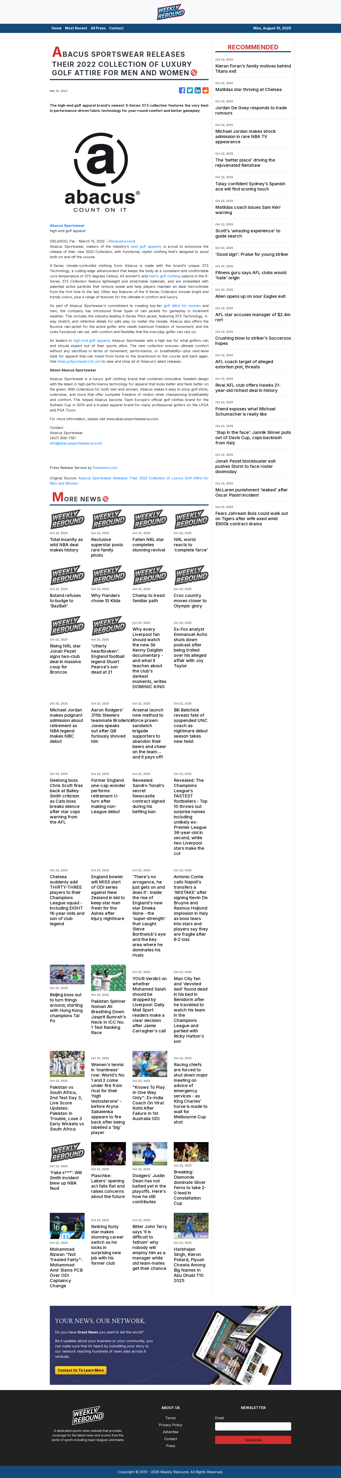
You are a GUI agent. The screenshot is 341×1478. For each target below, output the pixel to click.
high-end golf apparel (91, 340)
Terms (170, 1418)
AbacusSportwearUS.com (79, 361)
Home (57, 28)
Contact (116, 28)
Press (170, 1446)
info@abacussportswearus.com (76, 443)
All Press (98, 28)
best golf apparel (145, 246)
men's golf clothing (164, 276)
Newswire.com (122, 241)
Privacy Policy (170, 1425)
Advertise (170, 1432)
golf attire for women (182, 305)
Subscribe (253, 1440)
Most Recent (76, 28)
